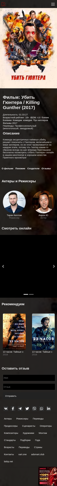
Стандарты (10, 440)
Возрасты (9, 447)
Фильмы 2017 (10, 123)
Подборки (25, 440)
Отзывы (46, 168)
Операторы (46, 426)
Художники (28, 433)
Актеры (8, 418)
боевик (45, 117)
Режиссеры (22, 418)
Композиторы (11, 433)
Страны (38, 447)
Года (37, 440)
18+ (27, 117)
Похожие (20, 168)
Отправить (10, 396)
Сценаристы (28, 426)
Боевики (7, 120)
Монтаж (43, 433)
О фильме (7, 168)
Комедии (17, 120)
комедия (27, 120)
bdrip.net (8, 461)
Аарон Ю (43, 215)
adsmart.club (37, 454)
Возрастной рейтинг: (14, 117)
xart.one (22, 454)
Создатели (33, 168)
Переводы (38, 418)
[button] (3, 266)
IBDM (33, 117)
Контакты (9, 454)
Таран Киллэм (14, 215)
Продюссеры (11, 426)
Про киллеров (40, 120)
